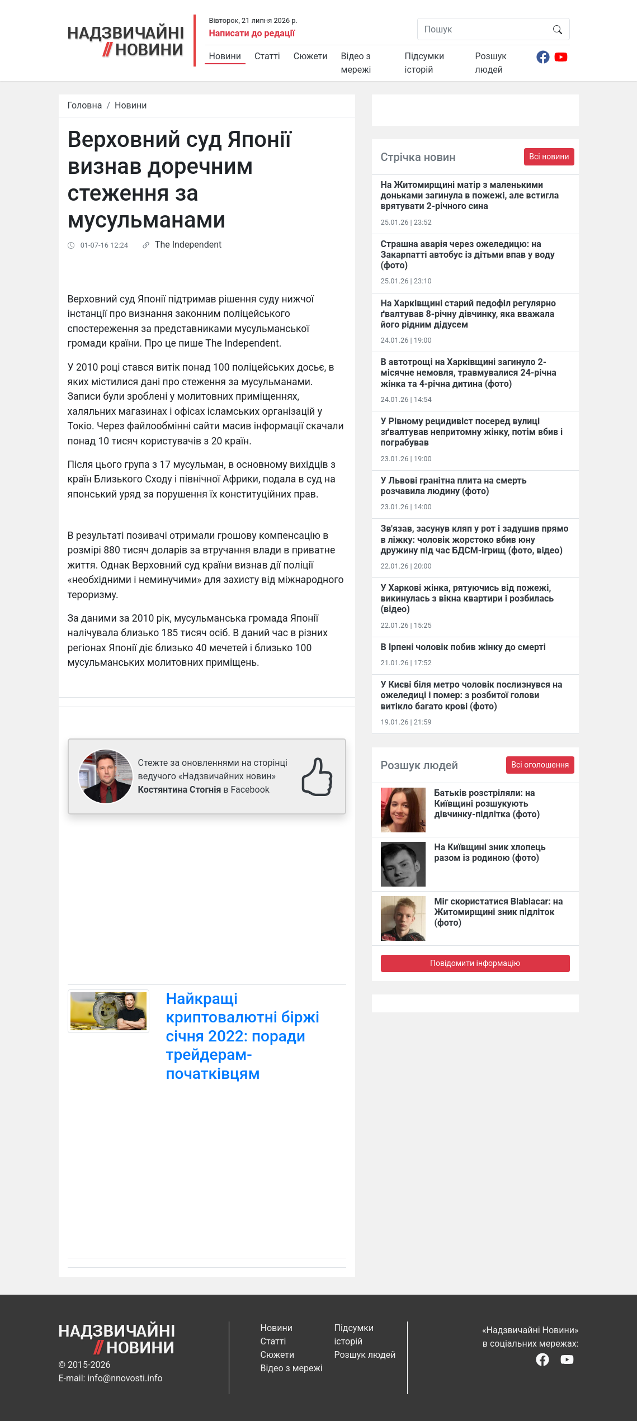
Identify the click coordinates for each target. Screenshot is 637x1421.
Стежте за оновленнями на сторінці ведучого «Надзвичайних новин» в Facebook (212, 776)
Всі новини (549, 156)
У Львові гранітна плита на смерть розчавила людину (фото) (454, 485)
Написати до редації (252, 33)
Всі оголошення (540, 764)
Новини (225, 56)
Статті (267, 56)
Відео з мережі (356, 63)
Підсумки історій (425, 63)
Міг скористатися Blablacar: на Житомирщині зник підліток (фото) (499, 912)
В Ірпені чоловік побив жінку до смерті (463, 647)
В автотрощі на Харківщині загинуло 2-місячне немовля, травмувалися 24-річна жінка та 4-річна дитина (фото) (468, 373)
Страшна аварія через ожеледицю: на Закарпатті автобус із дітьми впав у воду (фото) (468, 255)
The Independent (188, 244)
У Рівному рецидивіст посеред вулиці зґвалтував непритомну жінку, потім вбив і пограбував (472, 432)
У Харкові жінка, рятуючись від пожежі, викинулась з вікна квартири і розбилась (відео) (467, 598)
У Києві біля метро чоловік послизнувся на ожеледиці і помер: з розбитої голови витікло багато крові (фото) (472, 695)
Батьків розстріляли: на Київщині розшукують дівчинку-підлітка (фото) (487, 804)
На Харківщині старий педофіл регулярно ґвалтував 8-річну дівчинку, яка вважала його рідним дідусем (468, 314)
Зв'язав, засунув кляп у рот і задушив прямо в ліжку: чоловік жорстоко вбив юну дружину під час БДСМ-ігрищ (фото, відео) (475, 539)
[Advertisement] (207, 901)
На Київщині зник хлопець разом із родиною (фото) (490, 852)
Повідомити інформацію (475, 963)
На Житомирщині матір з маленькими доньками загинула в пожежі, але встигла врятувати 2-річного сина (470, 195)
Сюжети (311, 56)
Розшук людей (491, 63)
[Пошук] (482, 29)
